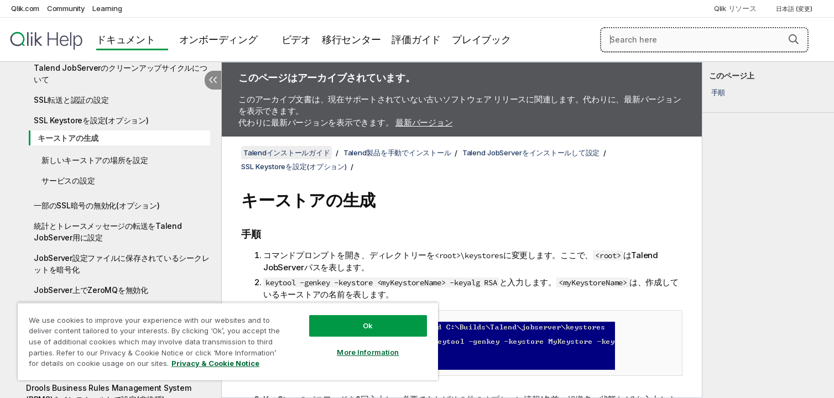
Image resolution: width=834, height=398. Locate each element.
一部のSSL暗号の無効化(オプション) (96, 205)
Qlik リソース (735, 8)
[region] (228, 341)
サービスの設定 (68, 180)
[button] (793, 39)
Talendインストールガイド (286, 152)
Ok (368, 325)
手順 (718, 92)
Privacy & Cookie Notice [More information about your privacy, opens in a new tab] (215, 363)
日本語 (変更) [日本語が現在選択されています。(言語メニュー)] (795, 9)
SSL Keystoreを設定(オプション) (91, 120)
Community (66, 8)
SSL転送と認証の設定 (71, 99)
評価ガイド (416, 39)
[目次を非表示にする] (213, 80)
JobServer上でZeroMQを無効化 (91, 290)
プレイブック (481, 39)
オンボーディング (218, 39)
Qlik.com (25, 8)
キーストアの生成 (68, 138)
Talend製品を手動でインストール (397, 152)
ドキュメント (125, 39)
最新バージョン (423, 122)
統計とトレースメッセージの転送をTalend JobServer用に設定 (108, 231)
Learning (107, 8)
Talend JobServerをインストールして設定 (531, 152)
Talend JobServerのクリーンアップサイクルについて (120, 73)
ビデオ (296, 39)
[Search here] (704, 39)
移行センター (351, 39)
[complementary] (768, 230)
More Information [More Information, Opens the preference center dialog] (368, 352)
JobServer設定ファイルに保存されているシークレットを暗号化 (121, 263)
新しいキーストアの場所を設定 (94, 160)
